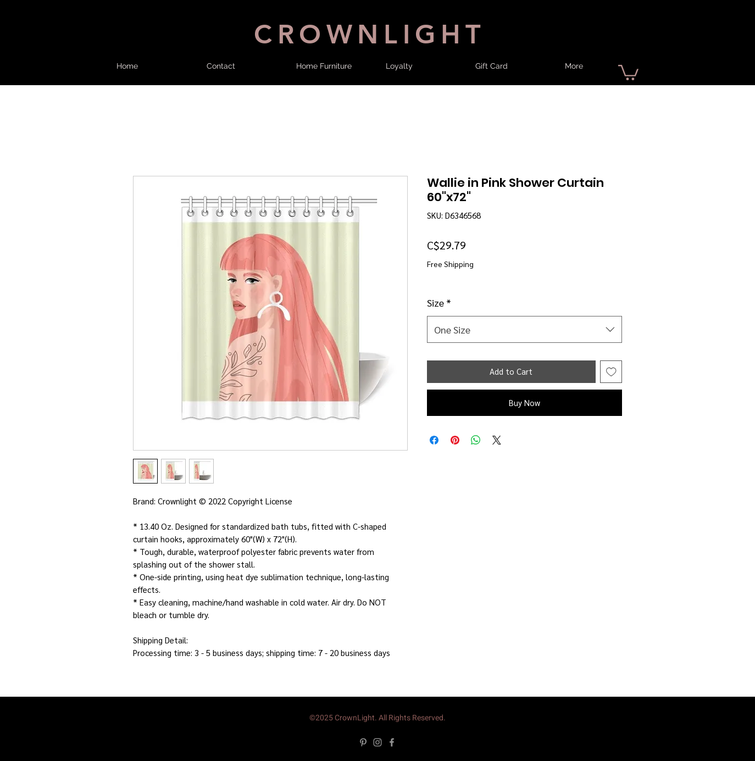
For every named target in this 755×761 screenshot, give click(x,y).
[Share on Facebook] (434, 440)
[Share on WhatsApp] (475, 440)
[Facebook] (391, 742)
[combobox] (524, 329)
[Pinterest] (363, 742)
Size (439, 302)
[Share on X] (496, 440)
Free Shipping (450, 264)
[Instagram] (377, 742)
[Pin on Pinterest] (455, 440)
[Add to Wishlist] (611, 371)
